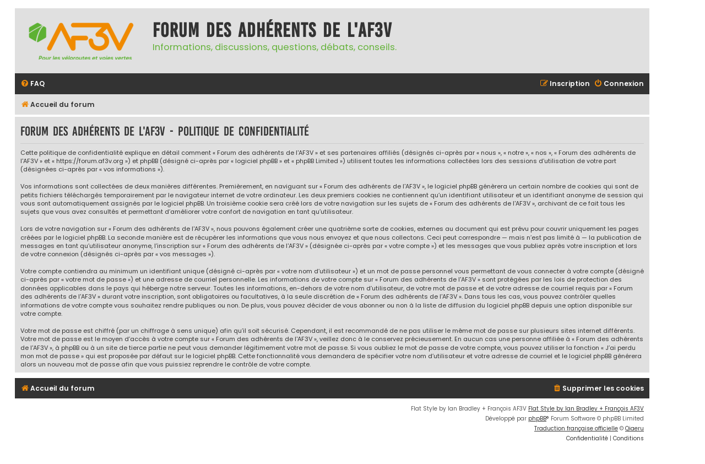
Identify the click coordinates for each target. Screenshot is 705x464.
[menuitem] (32, 84)
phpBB (537, 418)
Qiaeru (634, 428)
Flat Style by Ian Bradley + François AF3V (586, 408)
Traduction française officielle (576, 428)
